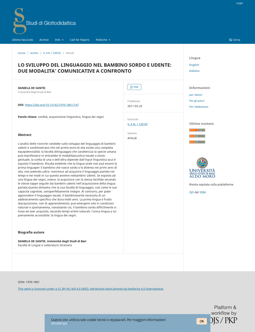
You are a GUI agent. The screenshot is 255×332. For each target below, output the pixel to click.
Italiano (194, 71)
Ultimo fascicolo (22, 40)
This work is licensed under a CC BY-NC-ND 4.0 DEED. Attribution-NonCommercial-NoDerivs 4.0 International (90, 289)
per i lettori (195, 95)
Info (58, 40)
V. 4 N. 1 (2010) (52, 53)
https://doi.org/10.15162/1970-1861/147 (52, 105)
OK (202, 321)
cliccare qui (59, 323)
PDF (135, 87)
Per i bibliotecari (198, 106)
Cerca (234, 40)
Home (21, 53)
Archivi (44, 40)
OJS (191, 192)
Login (239, 3)
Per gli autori (196, 101)
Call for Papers (79, 40)
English (194, 65)
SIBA (203, 192)
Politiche (102, 40)
